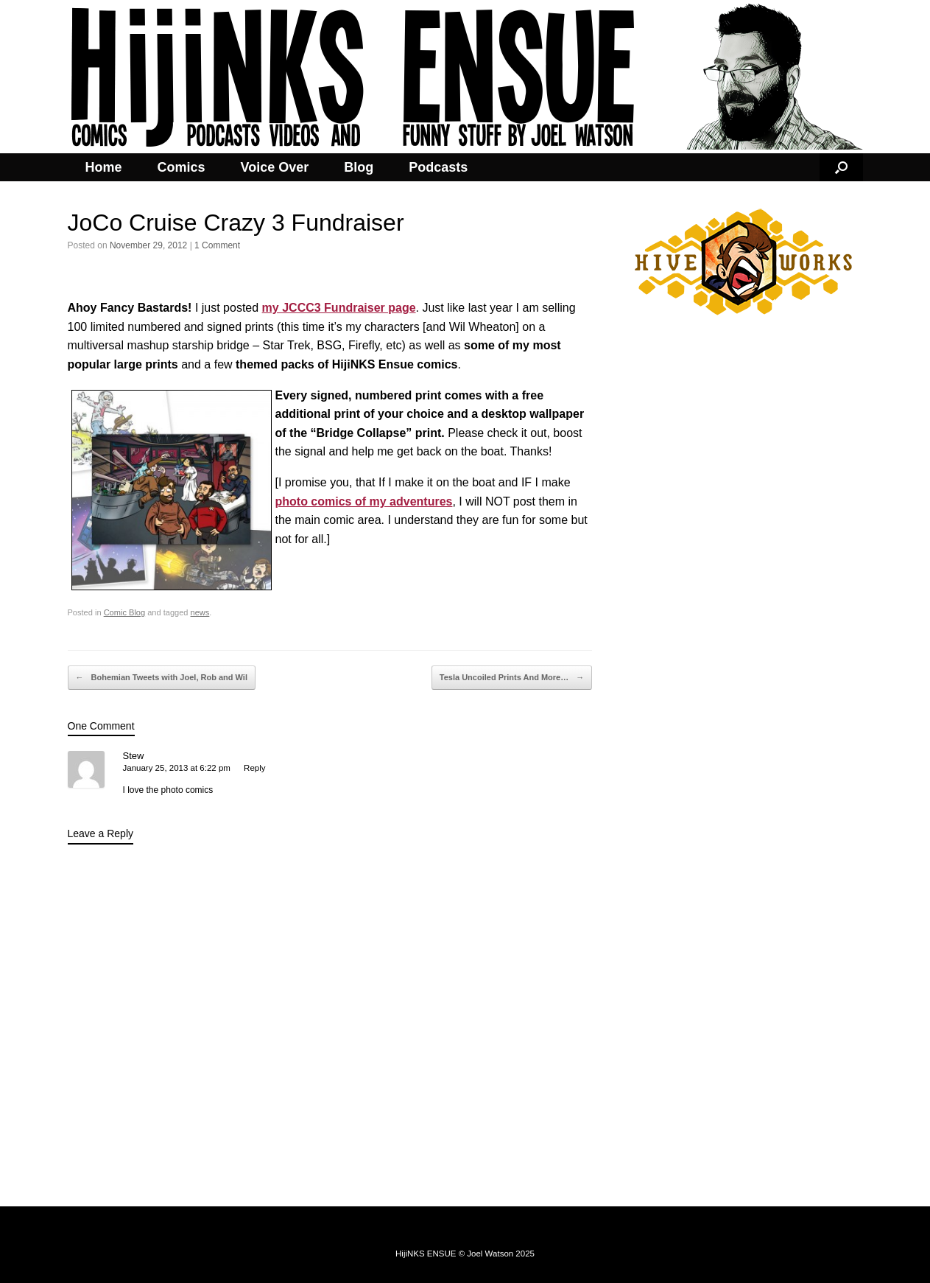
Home (103, 167)
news (200, 612)
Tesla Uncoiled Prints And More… (512, 678)
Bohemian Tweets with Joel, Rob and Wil (161, 678)
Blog (358, 167)
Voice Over (275, 167)
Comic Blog (124, 612)
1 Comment (217, 245)
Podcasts (438, 167)
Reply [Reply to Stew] (254, 767)
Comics (181, 167)
